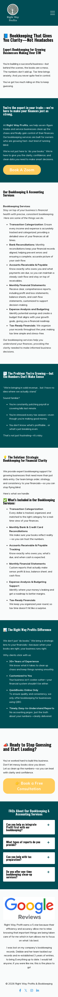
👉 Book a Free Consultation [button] (29, 786)
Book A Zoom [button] (22, 170)
